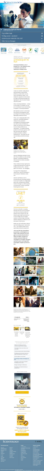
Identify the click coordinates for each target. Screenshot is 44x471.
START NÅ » (22, 392)
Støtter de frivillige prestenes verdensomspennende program (20, 345)
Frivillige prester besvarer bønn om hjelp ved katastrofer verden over (21, 354)
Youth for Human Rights (37, 462)
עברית (2, 454)
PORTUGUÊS (12, 457)
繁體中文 (2, 458)
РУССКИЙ (2, 457)
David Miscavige (35, 451)
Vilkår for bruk (35, 470)
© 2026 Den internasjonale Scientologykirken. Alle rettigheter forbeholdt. (11, 469)
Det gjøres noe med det (19, 356)
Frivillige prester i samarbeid (9, 36)
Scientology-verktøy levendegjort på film (21, 359)
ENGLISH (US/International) (3, 448)
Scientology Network (36, 449)
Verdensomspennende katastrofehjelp (22, 351)
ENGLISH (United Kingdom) (3, 450)
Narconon (30, 50)
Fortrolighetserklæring (18, 470)
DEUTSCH (2, 461)
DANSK (2, 452)
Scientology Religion (36, 450)
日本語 (2, 456)
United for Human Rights (37, 461)
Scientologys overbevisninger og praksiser (25, 448)
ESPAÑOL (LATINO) (13, 451)
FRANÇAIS (2, 453)
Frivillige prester (23, 452)
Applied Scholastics (17, 50)
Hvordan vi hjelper (4, 53)
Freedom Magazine (36, 457)
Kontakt (22, 458)
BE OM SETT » (22, 434)
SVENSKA (11, 450)
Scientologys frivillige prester (37, 454)
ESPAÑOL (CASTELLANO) (12, 453)
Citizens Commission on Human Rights (37, 464)
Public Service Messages (8, 41)
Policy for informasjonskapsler (27, 470)
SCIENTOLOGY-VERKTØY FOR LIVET (12, 38)
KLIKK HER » (22, 409)
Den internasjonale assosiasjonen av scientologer (38, 456)
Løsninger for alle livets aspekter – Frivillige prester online (21, 362)
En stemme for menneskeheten (23, 451)
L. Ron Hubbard (23, 446)
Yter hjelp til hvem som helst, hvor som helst (21, 349)
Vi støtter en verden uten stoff (37, 460)
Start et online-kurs (36, 453)
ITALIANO (11, 456)
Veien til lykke (10, 50)
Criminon (24, 50)
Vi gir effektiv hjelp (7, 33)
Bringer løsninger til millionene (20, 364)
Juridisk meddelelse (41, 470)
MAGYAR (11, 447)
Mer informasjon (23, 457)
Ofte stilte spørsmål (24, 453)
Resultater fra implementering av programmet (20, 367)
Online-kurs (22, 456)
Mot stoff (36, 50)
